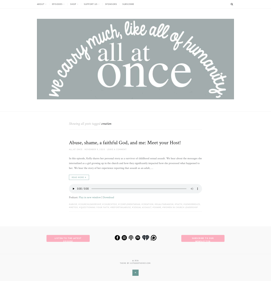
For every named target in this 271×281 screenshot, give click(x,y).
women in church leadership (181, 207)
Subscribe (128, 4)
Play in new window (90, 197)
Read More (78, 177)
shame (157, 207)
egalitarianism (165, 204)
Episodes (57, 4)
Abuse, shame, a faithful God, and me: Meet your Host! (125, 142)
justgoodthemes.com (140, 263)
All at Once (75, 149)
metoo (74, 207)
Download (108, 197)
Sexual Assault (142, 207)
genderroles (192, 204)
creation (148, 204)
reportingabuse (121, 207)
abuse (73, 204)
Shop (73, 4)
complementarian (130, 204)
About (40, 4)
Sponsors (111, 4)
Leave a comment (117, 149)
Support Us (90, 4)
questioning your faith (95, 207)
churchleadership (90, 204)
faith (179, 204)
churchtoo (110, 204)
